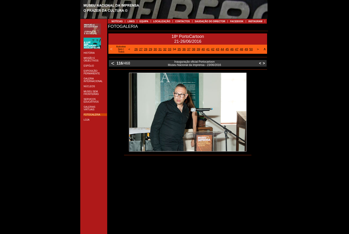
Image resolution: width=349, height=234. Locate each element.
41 (207, 49)
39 (198, 49)
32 (164, 49)
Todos (121, 51)
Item (120, 49)
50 (251, 49)
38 (193, 49)
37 (188, 49)
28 (145, 49)
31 (160, 49)
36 (184, 49)
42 (212, 49)
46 (231, 49)
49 (246, 49)
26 (136, 49)
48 (241, 49)
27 (141, 49)
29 (150, 49)
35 (179, 49)
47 (236, 49)
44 (222, 49)
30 (155, 49)
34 (174, 49)
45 (227, 49)
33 (169, 49)
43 (217, 49)
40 (203, 49)
